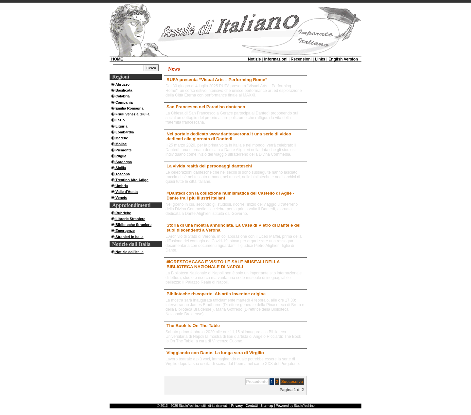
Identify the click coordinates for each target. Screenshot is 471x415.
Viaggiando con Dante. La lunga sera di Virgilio (215, 352)
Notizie (254, 59)
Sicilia (120, 168)
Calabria (122, 96)
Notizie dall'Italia (129, 252)
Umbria (121, 186)
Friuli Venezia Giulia (131, 114)
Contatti (251, 405)
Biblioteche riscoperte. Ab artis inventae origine (216, 293)
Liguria (121, 126)
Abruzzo (122, 84)
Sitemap (266, 405)
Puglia (120, 156)
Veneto (120, 197)
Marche (121, 138)
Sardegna (123, 162)
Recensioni (301, 59)
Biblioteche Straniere (132, 225)
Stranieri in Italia (129, 237)
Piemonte (123, 150)
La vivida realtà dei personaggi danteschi (209, 166)
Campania (123, 102)
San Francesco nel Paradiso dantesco (205, 106)
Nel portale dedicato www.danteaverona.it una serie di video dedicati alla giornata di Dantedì (228, 136)
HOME (117, 59)
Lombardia (124, 132)
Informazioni (275, 59)
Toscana (122, 174)
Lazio (119, 120)
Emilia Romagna (129, 108)
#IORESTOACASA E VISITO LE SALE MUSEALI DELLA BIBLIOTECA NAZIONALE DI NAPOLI (223, 264)
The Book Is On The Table (193, 325)
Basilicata (123, 90)
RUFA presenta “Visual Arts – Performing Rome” (216, 79)
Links (320, 59)
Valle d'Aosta (126, 192)
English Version (343, 59)
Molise (120, 144)
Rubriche (122, 213)
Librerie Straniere (129, 219)
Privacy (237, 405)
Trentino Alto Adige (131, 180)
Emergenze (124, 231)
